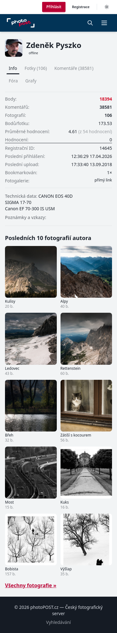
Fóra (13, 81)
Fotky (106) (36, 68)
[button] (104, 23)
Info (13, 68)
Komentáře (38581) (73, 68)
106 (108, 115)
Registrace (81, 6)
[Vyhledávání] (90, 23)
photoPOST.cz (44, 607)
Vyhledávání (58, 622)
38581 (106, 107)
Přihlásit (53, 6)
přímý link (103, 180)
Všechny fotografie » (30, 585)
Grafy (31, 81)
